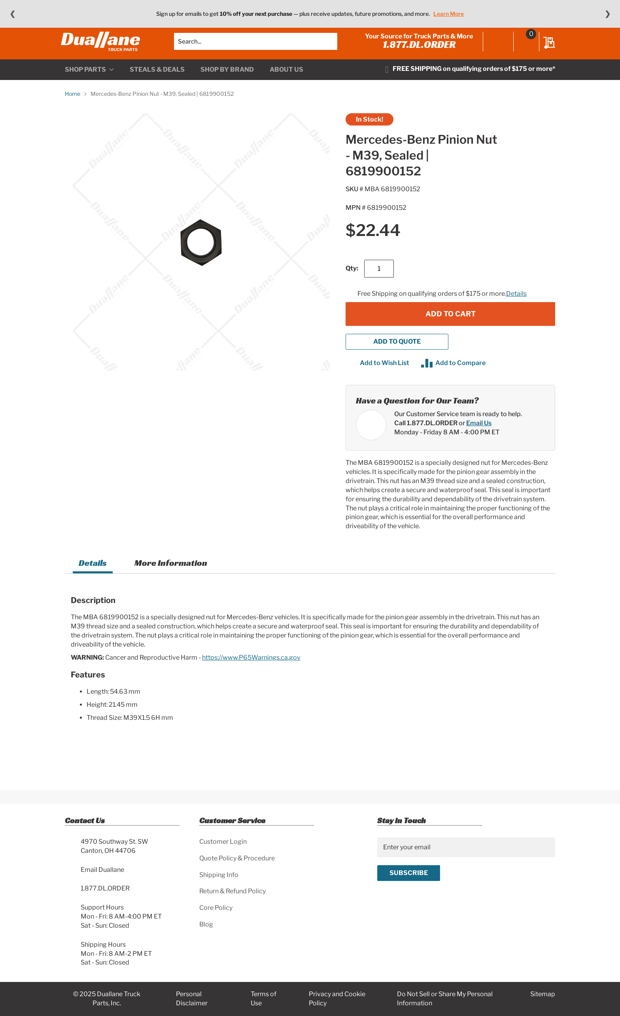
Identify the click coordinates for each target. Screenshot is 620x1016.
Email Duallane (102, 869)
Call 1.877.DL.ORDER (425, 439)
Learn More (448, 13)
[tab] (93, 580)
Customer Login (223, 841)
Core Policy (215, 907)
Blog (206, 924)
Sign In (494, 50)
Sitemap (542, 994)
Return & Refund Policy (232, 891)
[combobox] (256, 49)
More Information (170, 578)
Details (516, 309)
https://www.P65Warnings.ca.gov (251, 673)
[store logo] (104, 49)
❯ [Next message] (608, 13)
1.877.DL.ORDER (415, 52)
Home (72, 109)
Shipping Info (218, 875)
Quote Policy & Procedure (237, 858)
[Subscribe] (408, 873)
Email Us (478, 439)
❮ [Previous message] (12, 13)
